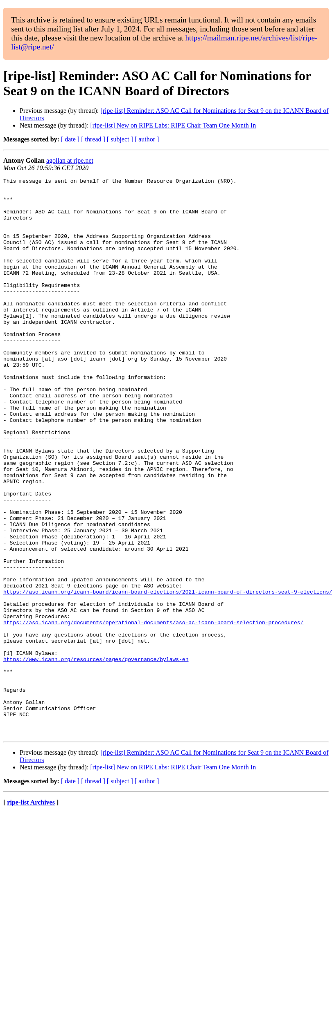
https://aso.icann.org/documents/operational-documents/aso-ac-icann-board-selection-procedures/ (153, 711)
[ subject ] (120, 139)
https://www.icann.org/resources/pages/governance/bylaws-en (95, 756)
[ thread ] (93, 139)
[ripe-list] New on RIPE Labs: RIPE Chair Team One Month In (173, 125)
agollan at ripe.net (69, 160)
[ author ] (147, 139)
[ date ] (70, 139)
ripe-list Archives (31, 913)
